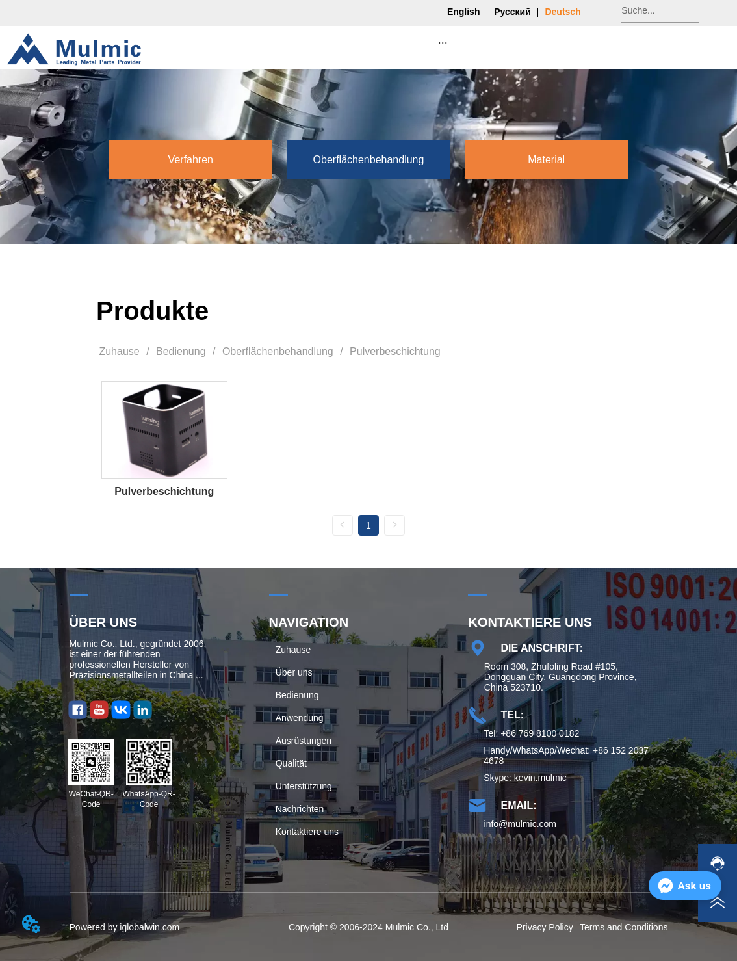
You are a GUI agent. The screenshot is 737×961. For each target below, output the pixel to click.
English (463, 12)
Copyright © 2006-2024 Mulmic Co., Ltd (368, 927)
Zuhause (119, 351)
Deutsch (562, 12)
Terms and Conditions (623, 927)
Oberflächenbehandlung (277, 351)
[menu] (442, 42)
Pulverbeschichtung (394, 351)
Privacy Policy (545, 927)
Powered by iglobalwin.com (125, 927)
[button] (443, 42)
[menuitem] (442, 42)
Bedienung (181, 351)
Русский (512, 12)
